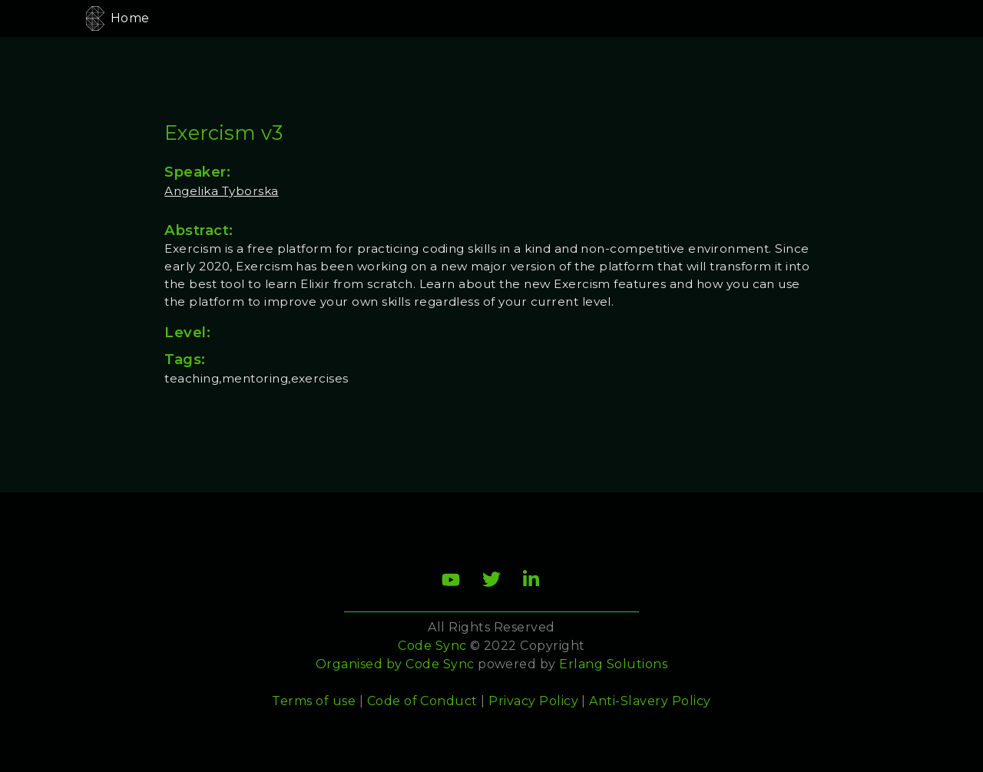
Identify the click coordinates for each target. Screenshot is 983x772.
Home (130, 18)
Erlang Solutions (613, 664)
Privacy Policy (533, 701)
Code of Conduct (422, 701)
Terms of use (314, 701)
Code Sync (439, 664)
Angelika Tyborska (221, 191)
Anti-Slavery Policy (649, 701)
